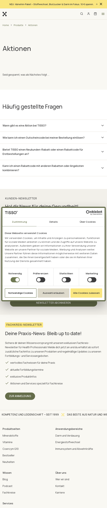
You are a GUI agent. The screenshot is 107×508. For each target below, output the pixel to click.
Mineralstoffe (10, 435)
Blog (5, 478)
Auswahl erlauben (53, 293)
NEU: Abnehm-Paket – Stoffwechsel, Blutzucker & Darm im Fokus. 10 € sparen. (53, 4)
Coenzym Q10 (11, 448)
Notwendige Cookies (20, 293)
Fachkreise (9, 491)
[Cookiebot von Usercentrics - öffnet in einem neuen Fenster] (88, 212)
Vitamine (8, 441)
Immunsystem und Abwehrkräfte (74, 448)
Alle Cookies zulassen (86, 293)
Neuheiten (9, 461)
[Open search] (81, 14)
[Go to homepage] (5, 13)
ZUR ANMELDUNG (20, 396)
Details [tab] (53, 221)
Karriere (60, 491)
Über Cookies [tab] (88, 221)
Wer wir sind (62, 478)
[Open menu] (103, 13)
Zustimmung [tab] (19, 221)
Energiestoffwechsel (67, 441)
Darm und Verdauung (67, 435)
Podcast (7, 485)
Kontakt (59, 485)
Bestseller (9, 454)
